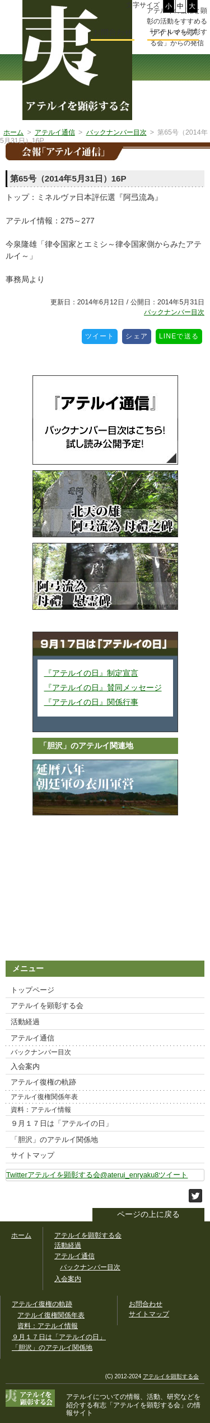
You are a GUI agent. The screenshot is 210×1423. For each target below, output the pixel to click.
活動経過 (25, 1022)
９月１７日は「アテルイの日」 (62, 1123)
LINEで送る (180, 334)
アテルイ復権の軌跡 (43, 1082)
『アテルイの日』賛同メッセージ (103, 687)
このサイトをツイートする (195, 1196)
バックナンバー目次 (174, 312)
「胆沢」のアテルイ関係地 (54, 1139)
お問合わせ (112, 32)
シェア (138, 334)
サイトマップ (32, 1155)
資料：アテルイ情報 (41, 1110)
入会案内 (25, 1066)
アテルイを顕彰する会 (47, 1005)
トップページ (32, 990)
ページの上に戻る (148, 1214)
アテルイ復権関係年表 (44, 1097)
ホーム (21, 1235)
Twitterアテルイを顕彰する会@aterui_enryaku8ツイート (97, 1175)
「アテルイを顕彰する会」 (140, 1405)
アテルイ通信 (32, 1038)
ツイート (101, 334)
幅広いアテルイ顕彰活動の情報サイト (77, 60)
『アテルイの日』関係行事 (91, 702)
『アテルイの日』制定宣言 (91, 672)
